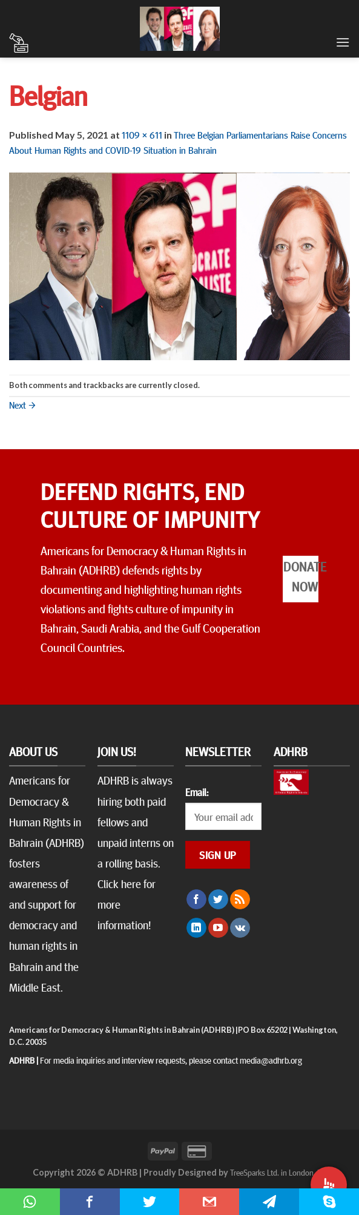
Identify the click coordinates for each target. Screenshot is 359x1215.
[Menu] (342, 42)
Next (22, 404)
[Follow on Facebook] (196, 899)
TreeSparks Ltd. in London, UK (278, 1172)
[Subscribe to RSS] (240, 899)
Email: (196, 792)
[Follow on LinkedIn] (196, 928)
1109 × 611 (142, 134)
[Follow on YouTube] (218, 928)
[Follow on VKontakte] (240, 928)
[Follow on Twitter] (218, 899)
